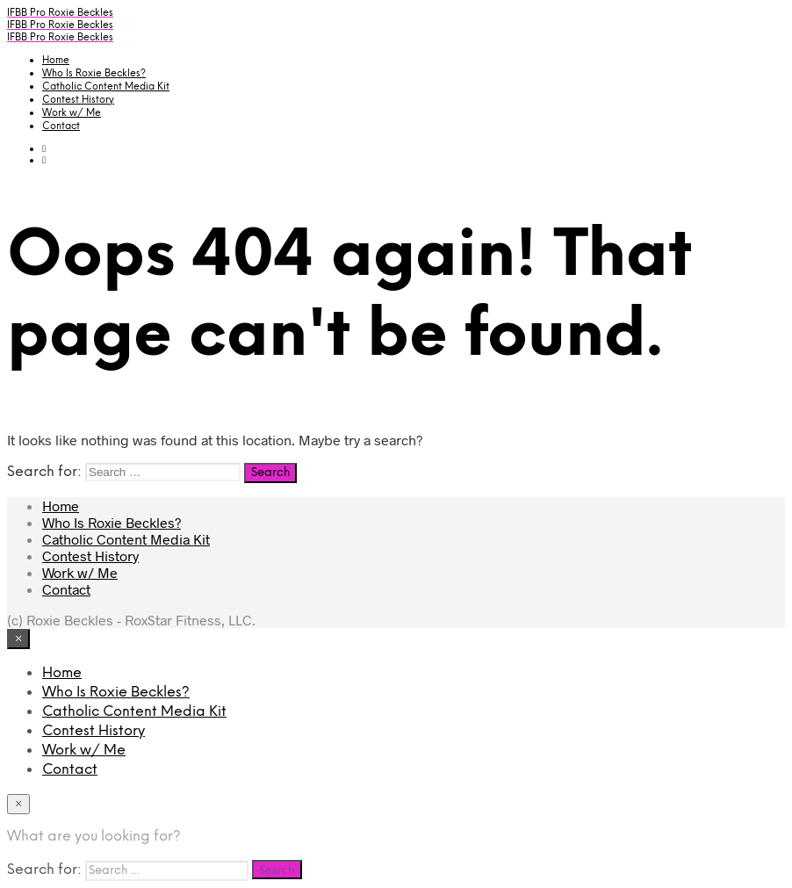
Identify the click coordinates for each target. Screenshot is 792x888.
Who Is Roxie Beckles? (94, 74)
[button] (44, 148)
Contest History (78, 100)
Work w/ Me (71, 113)
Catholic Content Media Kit (105, 87)
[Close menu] (18, 639)
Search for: (44, 472)
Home (55, 60)
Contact (61, 126)
